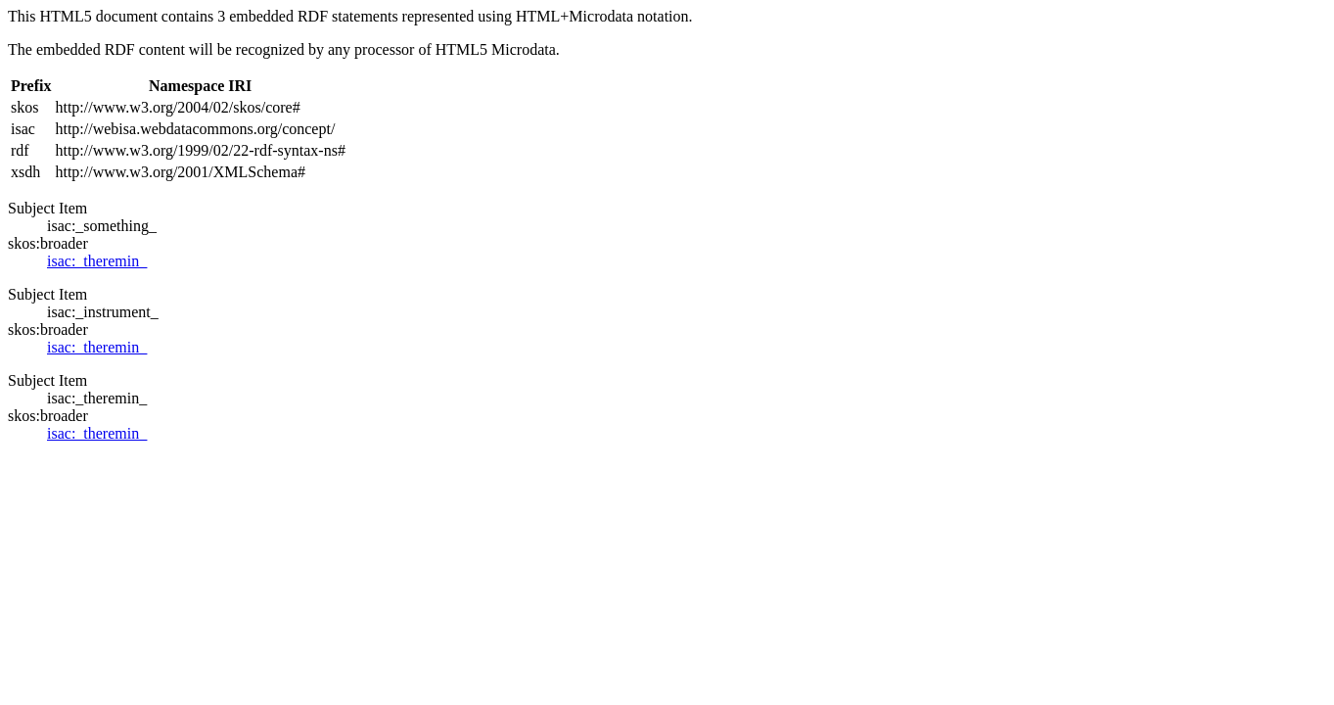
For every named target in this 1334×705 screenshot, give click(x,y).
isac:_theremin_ (97, 261)
